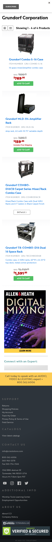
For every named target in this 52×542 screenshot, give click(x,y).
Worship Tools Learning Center (16, 496)
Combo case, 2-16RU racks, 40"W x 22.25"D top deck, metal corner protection (25, 261)
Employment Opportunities (14, 500)
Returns (5, 405)
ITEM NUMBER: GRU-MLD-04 (20, 127)
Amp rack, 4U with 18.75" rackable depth (24, 131)
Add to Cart (23, 83)
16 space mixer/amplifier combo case (26, 67)
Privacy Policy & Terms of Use (15, 418)
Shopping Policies (10, 408)
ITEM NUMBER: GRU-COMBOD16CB (23, 197)
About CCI (7, 513)
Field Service (7, 422)
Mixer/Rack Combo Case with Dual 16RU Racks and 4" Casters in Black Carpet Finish (25, 202)
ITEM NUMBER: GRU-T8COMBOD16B (23, 255)
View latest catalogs (11, 435)
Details (22, 212)
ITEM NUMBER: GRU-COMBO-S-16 (25, 63)
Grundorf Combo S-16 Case (26, 59)
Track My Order (9, 415)
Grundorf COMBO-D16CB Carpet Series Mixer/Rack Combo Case (26, 189)
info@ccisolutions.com (12, 451)
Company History (10, 516)
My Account (7, 412)
